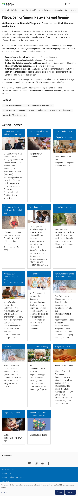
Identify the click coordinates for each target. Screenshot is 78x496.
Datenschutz (6, 473)
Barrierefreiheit (8, 469)
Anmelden (8, 455)
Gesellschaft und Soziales (31, 10)
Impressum (5, 481)
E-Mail (29, 463)
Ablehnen (59, 492)
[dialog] (39, 489)
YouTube (42, 463)
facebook (48, 463)
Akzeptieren (70, 492)
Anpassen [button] (4, 492)
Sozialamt (47, 10)
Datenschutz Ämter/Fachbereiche (14, 477)
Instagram (36, 463)
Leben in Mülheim (13, 10)
